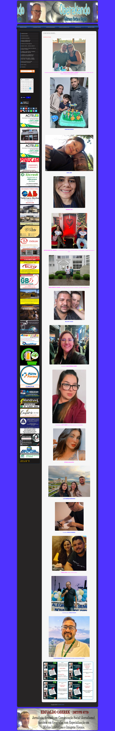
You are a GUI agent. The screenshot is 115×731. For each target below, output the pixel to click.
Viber (34, 111)
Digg (34, 108)
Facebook (21, 108)
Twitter (24, 108)
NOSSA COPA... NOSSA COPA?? (91, 27)
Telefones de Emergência (78, 27)
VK (29, 111)
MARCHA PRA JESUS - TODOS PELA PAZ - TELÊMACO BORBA (28, 59)
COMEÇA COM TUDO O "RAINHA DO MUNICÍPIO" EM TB (28, 52)
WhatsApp (31, 111)
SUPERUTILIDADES (50, 27)
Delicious (24, 111)
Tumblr (31, 108)
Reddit (36, 108)
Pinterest (26, 108)
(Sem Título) (23, 64)
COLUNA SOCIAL (37, 27)
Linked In (29, 108)
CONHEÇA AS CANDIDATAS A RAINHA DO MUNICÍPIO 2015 (27, 55)
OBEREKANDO (23, 27)
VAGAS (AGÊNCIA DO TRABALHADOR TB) (64, 27)
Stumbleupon (21, 111)
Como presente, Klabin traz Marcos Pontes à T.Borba (28, 49)
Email (36, 111)
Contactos (23, 66)
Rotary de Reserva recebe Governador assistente (26, 62)
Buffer (26, 111)
